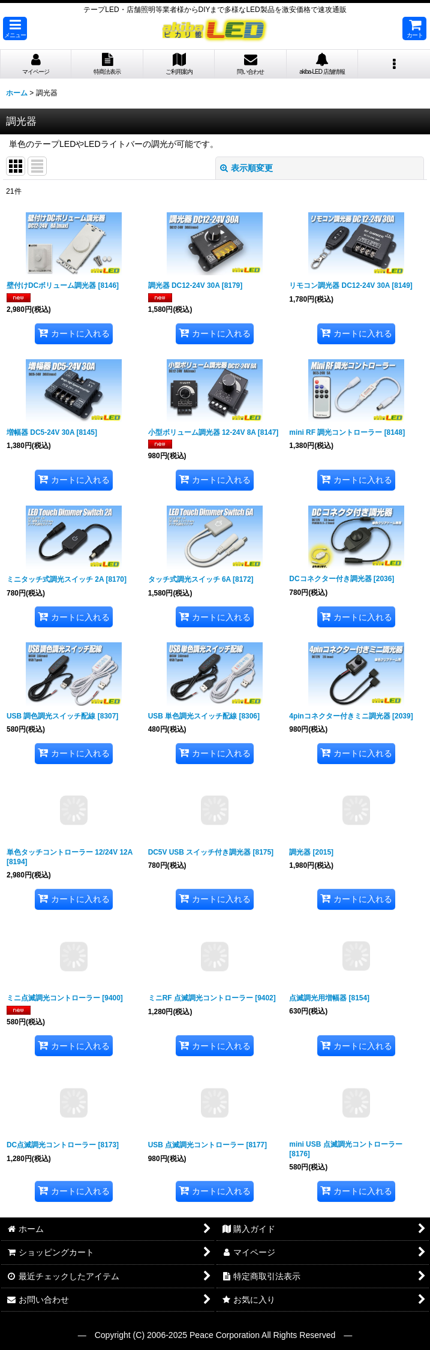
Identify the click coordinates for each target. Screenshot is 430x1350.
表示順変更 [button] (246, 168)
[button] (15, 28)
